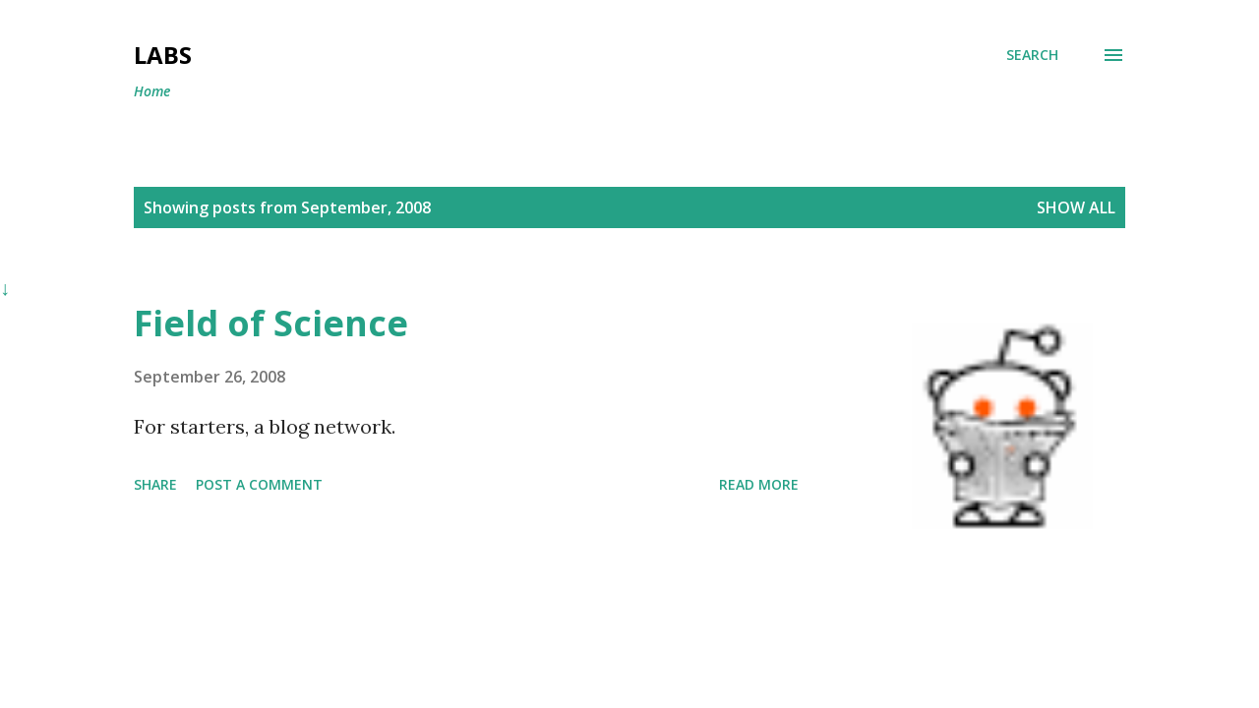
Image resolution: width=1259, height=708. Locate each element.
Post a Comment (259, 484)
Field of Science (271, 323)
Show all (1076, 207)
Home (152, 91)
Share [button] (155, 484)
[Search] (1032, 55)
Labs (163, 54)
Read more (759, 484)
